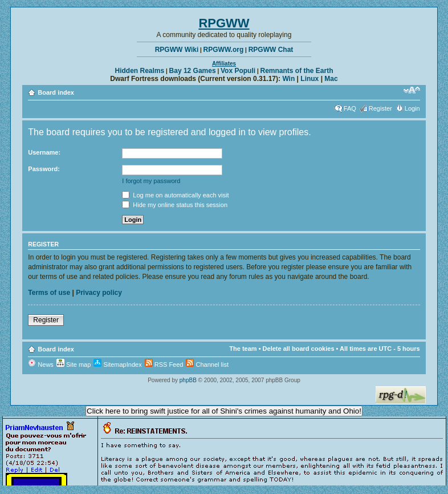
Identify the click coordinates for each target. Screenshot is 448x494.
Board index (56, 92)
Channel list (207, 364)
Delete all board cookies (299, 348)
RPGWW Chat (271, 50)
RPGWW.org (223, 50)
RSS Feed (164, 364)
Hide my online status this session (174, 204)
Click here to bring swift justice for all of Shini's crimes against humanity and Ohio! (224, 411)
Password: (44, 168)
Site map (73, 364)
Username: (44, 152)
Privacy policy (99, 293)
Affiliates (224, 63)
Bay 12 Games (192, 71)
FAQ (350, 108)
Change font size (412, 90)
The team (242, 348)
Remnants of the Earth (296, 71)
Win (288, 79)
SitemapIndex (117, 364)
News (41, 364)
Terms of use (49, 293)
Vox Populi (238, 71)
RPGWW (223, 23)
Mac (330, 79)
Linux (309, 79)
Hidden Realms (140, 71)
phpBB (188, 380)
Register (380, 108)
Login (412, 108)
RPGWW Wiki (177, 50)
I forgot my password (151, 180)
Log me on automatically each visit (175, 195)
